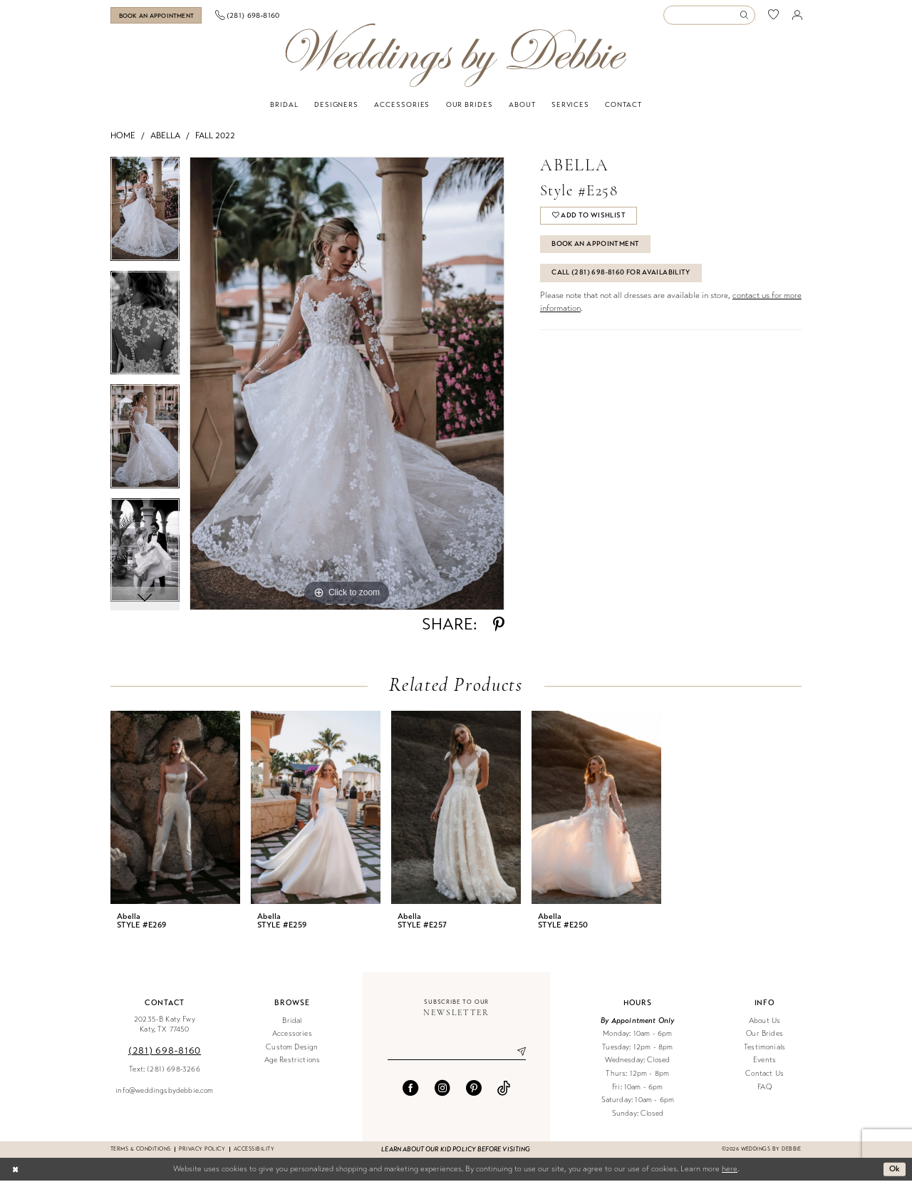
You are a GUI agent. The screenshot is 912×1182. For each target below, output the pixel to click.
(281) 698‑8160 (164, 1052)
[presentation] (175, 808)
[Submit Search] (747, 16)
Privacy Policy (202, 1150)
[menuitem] (163, 16)
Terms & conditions (140, 1150)
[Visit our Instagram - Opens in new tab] (442, 1089)
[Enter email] (457, 1053)
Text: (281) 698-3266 (164, 1070)
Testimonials (764, 1048)
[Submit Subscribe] (516, 1053)
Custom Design (292, 1048)
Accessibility (254, 1150)
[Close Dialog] (15, 1170)
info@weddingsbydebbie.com (164, 1091)
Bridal (291, 1022)
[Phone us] (260, 16)
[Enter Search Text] (709, 16)
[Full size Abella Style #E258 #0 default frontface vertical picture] (347, 385)
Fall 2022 (215, 137)
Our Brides (764, 1034)
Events (764, 1062)
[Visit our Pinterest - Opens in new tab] (474, 1089)
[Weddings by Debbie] (455, 56)
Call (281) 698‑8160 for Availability (620, 273)
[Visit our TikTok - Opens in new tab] (503, 1089)
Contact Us (764, 1074)
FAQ (764, 1088)
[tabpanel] (145, 215)
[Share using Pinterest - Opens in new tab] (498, 626)
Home (122, 137)
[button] (797, 16)
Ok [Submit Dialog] (895, 1170)
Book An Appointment (595, 245)
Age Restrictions (292, 1062)
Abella (165, 137)
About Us (764, 1022)
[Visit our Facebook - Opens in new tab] (410, 1089)
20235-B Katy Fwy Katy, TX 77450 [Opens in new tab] (164, 1026)
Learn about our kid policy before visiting (455, 1150)
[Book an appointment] (162, 16)
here (729, 1170)
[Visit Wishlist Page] (774, 16)
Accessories (292, 1034)
